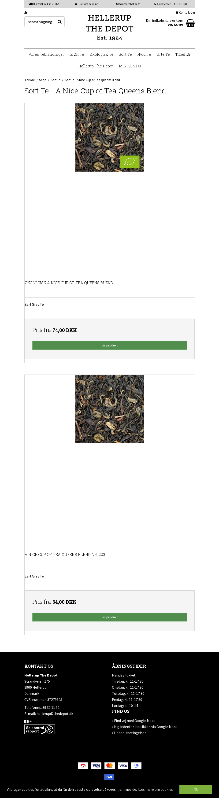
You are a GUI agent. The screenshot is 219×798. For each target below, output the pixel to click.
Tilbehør (183, 54)
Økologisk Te (101, 54)
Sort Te (125, 54)
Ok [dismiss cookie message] (196, 789)
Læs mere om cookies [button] (155, 789)
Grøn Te (77, 54)
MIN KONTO (130, 65)
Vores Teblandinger (46, 54)
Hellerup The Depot (96, 65)
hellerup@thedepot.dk (55, 713)
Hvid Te (144, 54)
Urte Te (163, 54)
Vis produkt (110, 345)
